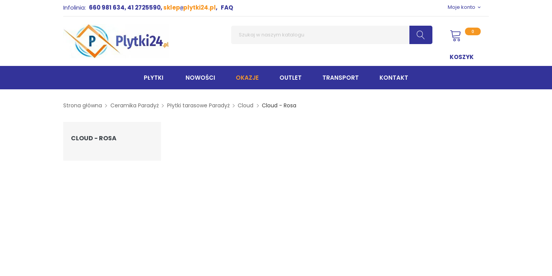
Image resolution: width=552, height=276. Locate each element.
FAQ (227, 7)
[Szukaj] (331, 35)
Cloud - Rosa (94, 138)
